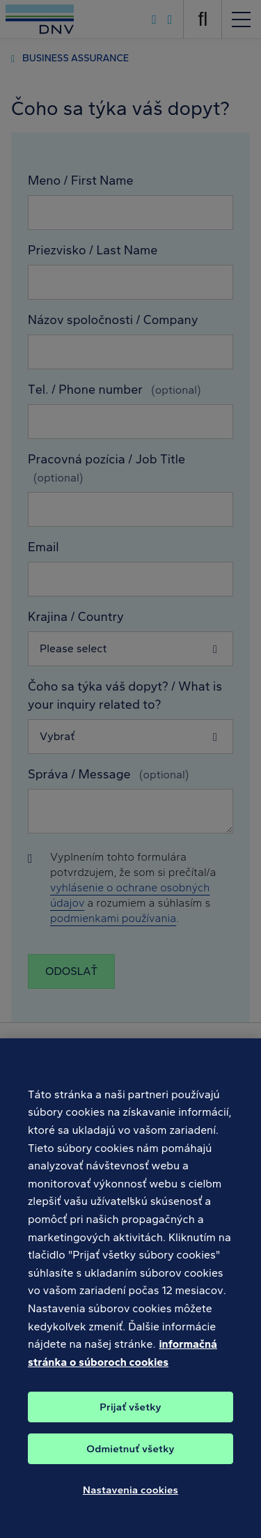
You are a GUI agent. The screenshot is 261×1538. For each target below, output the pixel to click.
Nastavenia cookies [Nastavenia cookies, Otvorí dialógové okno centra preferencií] (130, 1498)
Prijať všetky (130, 1415)
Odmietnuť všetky (130, 1457)
